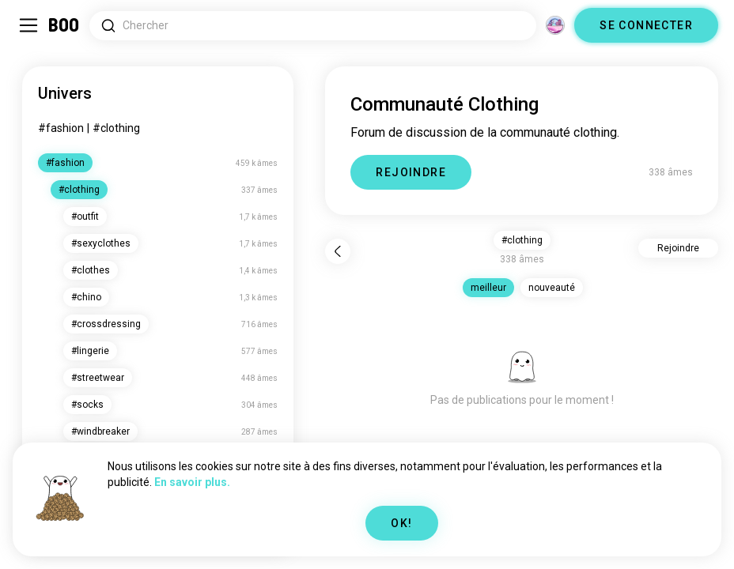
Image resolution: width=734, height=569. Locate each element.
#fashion (61, 128)
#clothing (116, 128)
